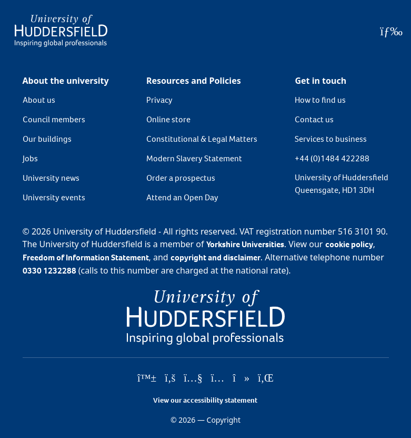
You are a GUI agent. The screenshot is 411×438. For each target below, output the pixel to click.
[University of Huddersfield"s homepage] (206, 316)
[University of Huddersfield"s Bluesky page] (146, 378)
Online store (168, 119)
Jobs (30, 158)
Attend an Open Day (182, 197)
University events (54, 197)
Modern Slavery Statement (194, 158)
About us (39, 99)
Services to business (331, 138)
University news (51, 177)
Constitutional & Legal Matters (201, 138)
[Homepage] (61, 30)
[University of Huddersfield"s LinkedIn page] (266, 378)
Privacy (159, 99)
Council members (54, 119)
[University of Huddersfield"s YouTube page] (193, 378)
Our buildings (47, 138)
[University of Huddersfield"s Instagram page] (218, 378)
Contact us (314, 119)
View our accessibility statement (205, 400)
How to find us (320, 99)
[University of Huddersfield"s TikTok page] (241, 378)
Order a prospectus (180, 177)
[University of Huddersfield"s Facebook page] (170, 378)
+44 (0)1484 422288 (332, 158)
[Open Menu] (391, 31)
